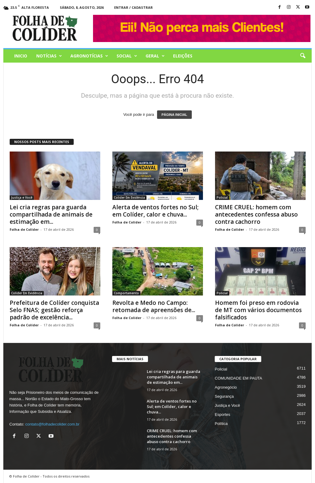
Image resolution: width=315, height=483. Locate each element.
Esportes (222, 414)
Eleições (182, 56)
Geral (155, 56)
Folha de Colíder (24, 229)
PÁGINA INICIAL (174, 114)
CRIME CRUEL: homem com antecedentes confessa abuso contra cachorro (256, 214)
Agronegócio (226, 387)
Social (127, 56)
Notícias (49, 56)
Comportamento (126, 293)
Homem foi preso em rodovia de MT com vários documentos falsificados (258, 310)
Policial (222, 197)
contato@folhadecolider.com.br (52, 424)
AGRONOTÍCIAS (89, 56)
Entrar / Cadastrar (133, 7)
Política (221, 423)
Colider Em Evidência (129, 197)
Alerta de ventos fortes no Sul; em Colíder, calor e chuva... (155, 210)
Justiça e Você (21, 197)
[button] (302, 56)
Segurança (224, 396)
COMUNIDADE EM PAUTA (238, 378)
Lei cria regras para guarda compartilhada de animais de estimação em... (51, 214)
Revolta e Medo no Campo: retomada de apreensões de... (153, 306)
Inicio (20, 56)
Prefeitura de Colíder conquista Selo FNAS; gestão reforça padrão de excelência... (54, 310)
